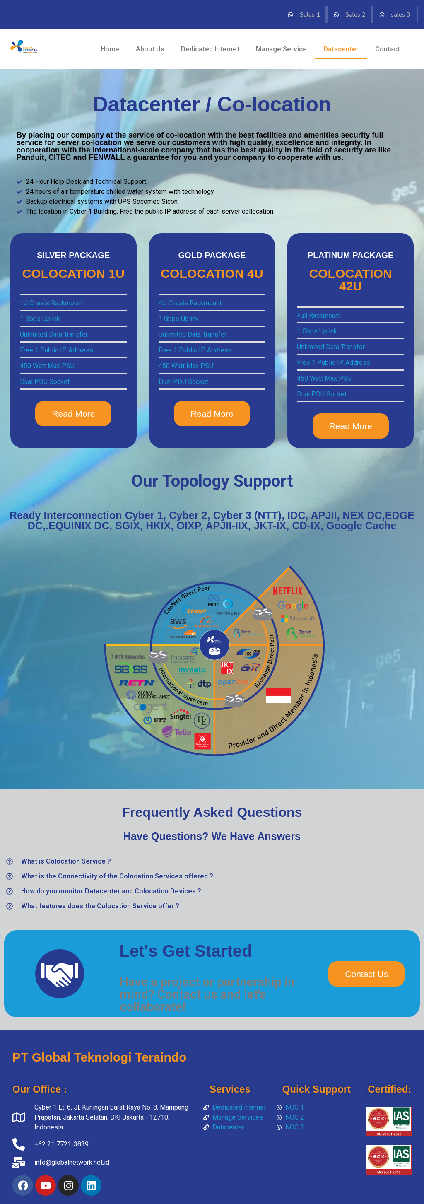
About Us (150, 49)
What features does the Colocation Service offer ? (100, 906)
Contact (387, 49)
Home (110, 49)
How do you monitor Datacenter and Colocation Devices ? (111, 891)
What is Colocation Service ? (66, 861)
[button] (212, 861)
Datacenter (341, 49)
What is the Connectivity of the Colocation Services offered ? (117, 876)
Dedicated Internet (210, 49)
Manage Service (281, 49)
